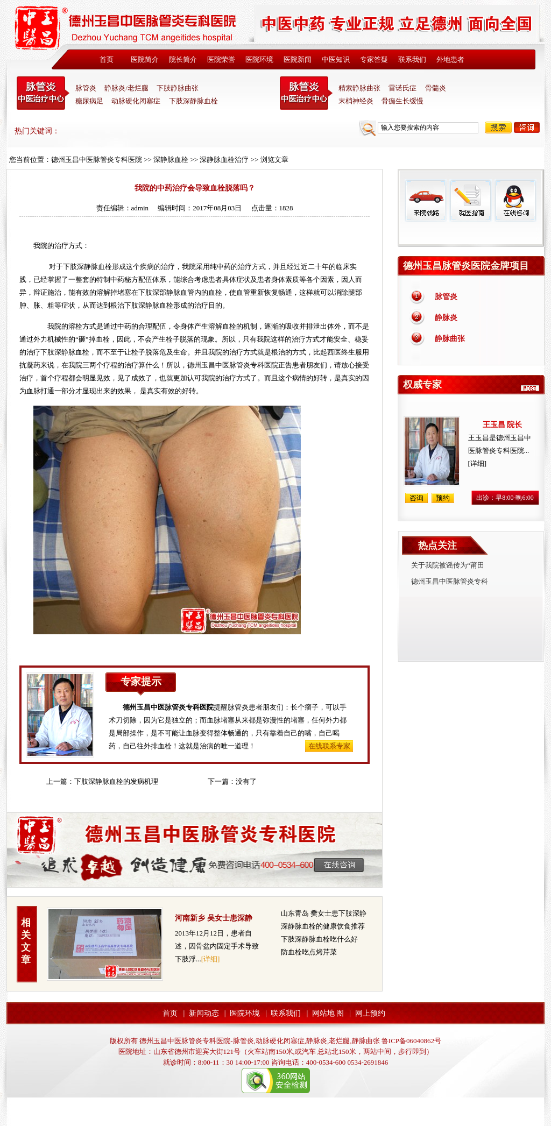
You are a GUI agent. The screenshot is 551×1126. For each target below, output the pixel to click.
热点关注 (437, 545)
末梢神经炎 (355, 101)
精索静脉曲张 (359, 88)
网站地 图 (328, 1013)
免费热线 (471, 234)
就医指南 (470, 200)
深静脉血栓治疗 (224, 159)
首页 (107, 59)
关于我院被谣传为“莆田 (447, 565)
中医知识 (336, 59)
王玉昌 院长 (502, 425)
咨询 (527, 127)
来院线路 (426, 200)
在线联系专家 (329, 746)
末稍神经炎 (306, 93)
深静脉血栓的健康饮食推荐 (323, 926)
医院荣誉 (221, 59)
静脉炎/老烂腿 (126, 88)
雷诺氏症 (402, 88)
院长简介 (183, 59)
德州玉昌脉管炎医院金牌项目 (466, 265)
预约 (443, 498)
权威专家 (422, 384)
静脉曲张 (450, 339)
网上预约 (370, 1013)
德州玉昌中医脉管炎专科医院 (96, 159)
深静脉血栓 (170, 159)
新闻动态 (204, 1013)
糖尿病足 (89, 101)
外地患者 (450, 59)
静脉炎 (446, 318)
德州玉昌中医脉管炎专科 (449, 581)
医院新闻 (298, 59)
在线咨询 (515, 200)
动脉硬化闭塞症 (135, 101)
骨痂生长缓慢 (402, 101)
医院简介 (145, 59)
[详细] (210, 959)
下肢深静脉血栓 (193, 101)
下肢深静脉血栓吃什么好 (319, 939)
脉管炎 (85, 88)
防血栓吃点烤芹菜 (309, 952)
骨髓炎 (435, 88)
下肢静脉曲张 (178, 88)
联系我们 (412, 59)
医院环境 (259, 59)
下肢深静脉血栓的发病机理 (116, 781)
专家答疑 (374, 59)
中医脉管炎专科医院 (43, 93)
